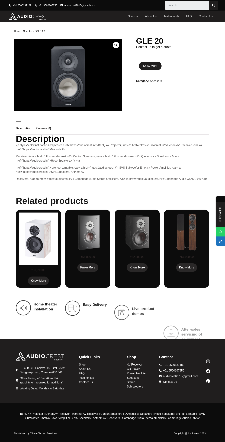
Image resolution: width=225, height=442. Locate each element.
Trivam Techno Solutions (43, 433)
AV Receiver (134, 364)
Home (17, 31)
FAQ (189, 16)
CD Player (133, 368)
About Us (151, 16)
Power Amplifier (136, 373)
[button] (116, 45)
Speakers (28, 31)
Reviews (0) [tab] (43, 128)
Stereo (131, 382)
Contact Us (206, 16)
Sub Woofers (135, 386)
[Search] (213, 5)
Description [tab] (23, 128)
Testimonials (171, 16)
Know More (150, 65)
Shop (133, 16)
